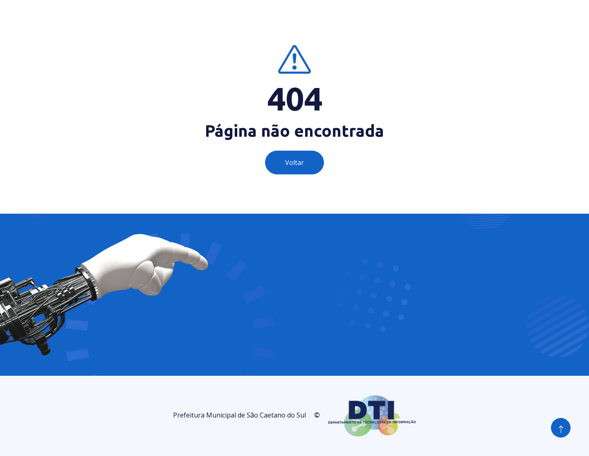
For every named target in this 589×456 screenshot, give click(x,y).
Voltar (294, 162)
